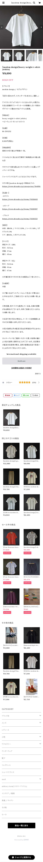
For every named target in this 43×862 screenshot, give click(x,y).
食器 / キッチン (7, 800)
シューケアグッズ (8, 772)
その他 (4, 807)
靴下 (3, 758)
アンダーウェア (7, 751)
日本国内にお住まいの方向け (21, 368)
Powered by (21, 840)
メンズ (4, 723)
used (4, 779)
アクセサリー (6, 744)
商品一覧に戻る (21, 825)
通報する (38, 374)
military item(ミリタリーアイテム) (14, 786)
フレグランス (6, 765)
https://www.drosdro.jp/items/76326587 (20, 209)
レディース (5, 730)
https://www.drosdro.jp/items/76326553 (20, 219)
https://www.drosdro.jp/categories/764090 (21, 186)
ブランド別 (5, 716)
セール (4, 814)
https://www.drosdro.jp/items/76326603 (20, 199)
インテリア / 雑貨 (8, 793)
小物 (3, 737)
